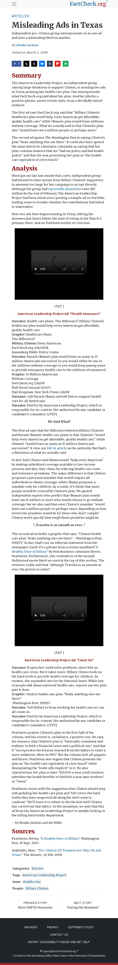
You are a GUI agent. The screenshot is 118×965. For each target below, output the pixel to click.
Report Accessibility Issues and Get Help (59, 942)
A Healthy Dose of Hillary (59, 838)
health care (32, 882)
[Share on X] (26, 64)
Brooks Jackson (27, 45)
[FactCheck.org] (89, 4)
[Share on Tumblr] (50, 64)
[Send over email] (66, 64)
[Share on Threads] (34, 64)
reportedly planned (62, 189)
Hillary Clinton (37, 888)
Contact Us (59, 935)
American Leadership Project (44, 875)
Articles (20, 16)
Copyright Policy (81, 927)
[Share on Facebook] (17, 64)
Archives (30, 927)
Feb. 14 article (57, 448)
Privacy (52, 927)
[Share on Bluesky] (42, 64)
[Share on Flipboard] (58, 64)
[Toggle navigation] (14, 4)
